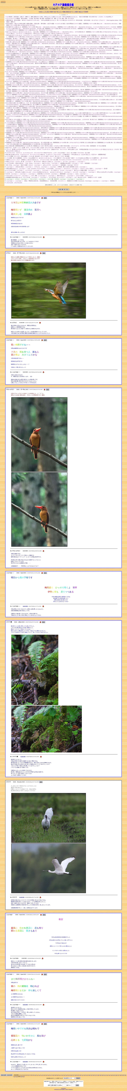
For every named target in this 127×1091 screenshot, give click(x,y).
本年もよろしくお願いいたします (52, 16)
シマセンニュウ (89, 175)
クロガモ (116, 149)
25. (5, 106)
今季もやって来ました (47, 161)
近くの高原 (73, 152)
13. (5, 56)
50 (125, 1075)
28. (5, 116)
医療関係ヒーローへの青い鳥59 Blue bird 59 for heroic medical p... (101, 93)
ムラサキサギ (85, 119)
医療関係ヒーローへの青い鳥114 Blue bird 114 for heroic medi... (65, 63)
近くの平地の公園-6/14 (93, 124)
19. (5, 84)
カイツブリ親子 (45, 156)
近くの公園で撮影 (109, 48)
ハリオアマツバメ (86, 81)
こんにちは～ (94, 163)
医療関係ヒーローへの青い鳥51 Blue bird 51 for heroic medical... (82, 99)
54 (21, 1076)
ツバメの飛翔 (9, 156)
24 (66, 1075)
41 (105, 1075)
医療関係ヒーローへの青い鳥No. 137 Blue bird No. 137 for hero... (44, 48)
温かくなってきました (12, 32)
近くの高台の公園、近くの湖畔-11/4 (15, 103)
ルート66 (65, 161)
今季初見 (60, 166)
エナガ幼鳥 (53, 50)
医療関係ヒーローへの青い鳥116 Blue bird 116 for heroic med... (100, 61)
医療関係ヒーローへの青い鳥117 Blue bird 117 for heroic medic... (66, 61)
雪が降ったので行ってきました (20, 149)
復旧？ (73, 158)
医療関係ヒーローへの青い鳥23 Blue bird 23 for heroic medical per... (101, 127)
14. (5, 61)
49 (123, 1075)
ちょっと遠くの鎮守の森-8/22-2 (100, 113)
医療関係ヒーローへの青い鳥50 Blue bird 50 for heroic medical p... (32, 101)
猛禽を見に (61, 40)
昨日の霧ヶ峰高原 (27, 45)
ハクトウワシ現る (34, 147)
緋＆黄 (105, 168)
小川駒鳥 (8, 89)
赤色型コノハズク (92, 177)
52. (5, 177)
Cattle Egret (70, 165)
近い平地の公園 (51, 91)
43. (5, 161)
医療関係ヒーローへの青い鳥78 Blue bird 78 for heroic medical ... (51, 79)
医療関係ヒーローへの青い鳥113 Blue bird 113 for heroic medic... (99, 63)
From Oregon (88, 181)
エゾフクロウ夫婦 (11, 170)
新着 (51, 11)
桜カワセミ (9, 147)
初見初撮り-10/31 (82, 103)
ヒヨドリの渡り (80, 175)
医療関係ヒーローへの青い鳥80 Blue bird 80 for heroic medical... (99, 78)
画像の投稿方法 (67, 11)
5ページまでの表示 (63, 184)
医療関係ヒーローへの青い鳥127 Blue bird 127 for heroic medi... (27, 55)
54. (5, 180)
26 (71, 1075)
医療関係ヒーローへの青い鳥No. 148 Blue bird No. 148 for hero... (40, 40)
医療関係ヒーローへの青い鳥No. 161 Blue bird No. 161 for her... (61, 28)
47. (5, 168)
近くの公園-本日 (19, 96)
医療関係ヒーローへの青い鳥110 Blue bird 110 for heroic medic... (103, 66)
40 (102, 1075)
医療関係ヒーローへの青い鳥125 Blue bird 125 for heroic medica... (32, 57)
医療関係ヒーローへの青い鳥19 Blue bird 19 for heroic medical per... (32, 131)
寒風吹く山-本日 (67, 94)
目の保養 (67, 156)
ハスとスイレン (61, 116)
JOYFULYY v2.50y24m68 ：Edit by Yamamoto (63, 1089)
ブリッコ (8, 149)
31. (5, 127)
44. (5, 163)
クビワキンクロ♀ (10, 152)
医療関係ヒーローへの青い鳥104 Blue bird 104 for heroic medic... (72, 71)
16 (48, 1075)
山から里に (36, 32)
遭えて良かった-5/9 (13, 139)
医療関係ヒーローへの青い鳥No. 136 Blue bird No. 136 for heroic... (87, 48)
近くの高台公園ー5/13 (47, 137)
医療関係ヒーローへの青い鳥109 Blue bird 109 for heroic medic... (34, 68)
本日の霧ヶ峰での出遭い (93, 38)
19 (55, 1075)
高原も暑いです (16, 43)
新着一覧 (79, 184)
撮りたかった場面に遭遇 (80, 170)
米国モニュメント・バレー (13, 159)
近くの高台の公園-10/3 (12, 106)
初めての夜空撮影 (83, 16)
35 (91, 1075)
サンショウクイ (61, 177)
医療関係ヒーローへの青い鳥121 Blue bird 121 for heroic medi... (72, 58)
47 (118, 1075)
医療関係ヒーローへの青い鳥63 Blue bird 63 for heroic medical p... (29, 91)
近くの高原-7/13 (18, 119)
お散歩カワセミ (55, 149)
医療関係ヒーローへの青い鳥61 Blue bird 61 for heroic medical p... (23, 93)
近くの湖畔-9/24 (17, 108)
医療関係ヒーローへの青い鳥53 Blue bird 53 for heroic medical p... (38, 98)
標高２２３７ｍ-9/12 (72, 109)
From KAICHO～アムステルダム (36, 168)
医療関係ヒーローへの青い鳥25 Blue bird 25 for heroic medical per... (23, 127)
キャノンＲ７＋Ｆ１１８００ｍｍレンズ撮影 (90, 46)
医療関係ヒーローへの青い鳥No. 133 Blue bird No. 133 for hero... (95, 50)
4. (5, 23)
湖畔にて (27, 16)
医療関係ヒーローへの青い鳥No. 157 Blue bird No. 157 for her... (102, 32)
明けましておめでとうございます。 (31, 20)
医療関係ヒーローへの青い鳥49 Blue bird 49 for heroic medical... (74, 101)
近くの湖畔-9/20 (18, 109)
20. (5, 89)
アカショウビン (34, 119)
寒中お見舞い (17, 20)
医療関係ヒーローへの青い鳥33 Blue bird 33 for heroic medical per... (34, 121)
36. (5, 147)
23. (5, 99)
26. (5, 109)
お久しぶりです (47, 165)
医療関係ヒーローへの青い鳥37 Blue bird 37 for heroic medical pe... (89, 114)
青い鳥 (82, 89)
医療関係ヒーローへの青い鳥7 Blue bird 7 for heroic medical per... (74, 139)
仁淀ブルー (94, 154)
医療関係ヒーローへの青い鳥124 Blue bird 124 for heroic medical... (68, 57)
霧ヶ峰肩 (36, 18)
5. (5, 27)
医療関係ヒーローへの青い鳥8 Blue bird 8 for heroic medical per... (36, 139)
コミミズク (75, 172)
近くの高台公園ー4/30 (46, 142)
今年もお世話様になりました (48, 20)
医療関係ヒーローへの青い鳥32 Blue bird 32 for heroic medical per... (33, 122)
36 (93, 1075)
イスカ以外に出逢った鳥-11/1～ (107, 99)
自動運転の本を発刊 (65, 163)
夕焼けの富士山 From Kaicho (24, 163)
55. (5, 182)
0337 (51, 159)
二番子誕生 (16, 16)
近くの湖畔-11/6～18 (46, 99)
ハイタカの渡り (50, 168)
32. (5, 132)
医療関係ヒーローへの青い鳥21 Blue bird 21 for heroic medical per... (66, 129)
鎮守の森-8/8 (45, 116)
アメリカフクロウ (77, 159)
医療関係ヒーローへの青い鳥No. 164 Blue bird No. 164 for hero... (39, 27)
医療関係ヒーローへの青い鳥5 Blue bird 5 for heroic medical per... (23, 142)
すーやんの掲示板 (101, 146)
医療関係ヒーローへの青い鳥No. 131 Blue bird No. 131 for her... (56, 51)
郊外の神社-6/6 (45, 127)
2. (5, 18)
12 (39, 1075)
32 (84, 1075)
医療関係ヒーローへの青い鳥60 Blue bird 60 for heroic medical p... (66, 93)
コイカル (62, 170)
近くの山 (12, 65)
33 (86, 1075)
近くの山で (71, 18)
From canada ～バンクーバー (13, 175)
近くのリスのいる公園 (84, 35)
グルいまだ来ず (66, 158)
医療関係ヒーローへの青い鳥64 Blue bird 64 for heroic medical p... (102, 89)
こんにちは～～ (29, 161)
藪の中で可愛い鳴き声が (41, 63)
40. (5, 156)
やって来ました (55, 170)
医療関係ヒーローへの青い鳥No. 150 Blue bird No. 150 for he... (70, 38)
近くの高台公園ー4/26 (16, 144)
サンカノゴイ (94, 91)
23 (64, 1075)
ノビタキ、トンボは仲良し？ (105, 16)
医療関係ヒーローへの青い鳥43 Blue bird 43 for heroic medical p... (38, 108)
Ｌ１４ (19, 147)
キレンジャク (63, 149)
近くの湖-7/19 (9, 119)
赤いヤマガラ (104, 158)
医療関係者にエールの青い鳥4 (61, 142)
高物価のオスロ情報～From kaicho (75, 181)
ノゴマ (27, 103)
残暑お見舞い (29, 23)
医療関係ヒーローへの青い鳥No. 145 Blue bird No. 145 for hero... (73, 42)
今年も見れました (75, 154)
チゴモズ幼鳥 (9, 109)
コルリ (68, 152)
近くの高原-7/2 (43, 119)
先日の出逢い (87, 20)
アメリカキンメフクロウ (65, 159)
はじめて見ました (85, 154)
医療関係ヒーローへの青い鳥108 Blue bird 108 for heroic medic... (76, 68)
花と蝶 (67, 116)
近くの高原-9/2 (54, 111)
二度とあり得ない (19, 166)
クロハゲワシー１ (38, 35)
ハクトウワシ (85, 159)
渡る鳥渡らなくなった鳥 (31, 78)
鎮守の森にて (65, 48)
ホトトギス (43, 134)
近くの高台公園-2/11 (63, 96)
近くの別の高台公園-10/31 (36, 103)
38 (98, 1075)
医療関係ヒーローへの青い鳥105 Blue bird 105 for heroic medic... (36, 71)
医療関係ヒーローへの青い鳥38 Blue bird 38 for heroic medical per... (46, 114)
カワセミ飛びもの (71, 147)
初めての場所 (24, 165)
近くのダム (77, 36)
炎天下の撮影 (50, 23)
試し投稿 (55, 159)
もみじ (77, 174)
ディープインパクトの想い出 (37, 154)
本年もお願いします (73, 149)
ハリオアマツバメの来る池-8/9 (14, 116)
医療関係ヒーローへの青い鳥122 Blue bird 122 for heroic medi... (40, 58)
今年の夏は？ (46, 55)
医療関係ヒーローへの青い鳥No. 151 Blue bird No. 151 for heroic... (98, 36)
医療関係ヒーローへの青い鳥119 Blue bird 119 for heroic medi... (42, 60)
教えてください (46, 163)
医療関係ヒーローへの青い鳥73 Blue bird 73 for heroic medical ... (66, 83)
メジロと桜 (31, 156)
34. (5, 142)
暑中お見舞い (24, 18)
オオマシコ (19, 152)
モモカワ (51, 156)
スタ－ (82, 163)
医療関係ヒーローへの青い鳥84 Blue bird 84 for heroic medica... (55, 76)
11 (37, 1075)
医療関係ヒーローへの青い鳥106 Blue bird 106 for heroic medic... (31, 70)
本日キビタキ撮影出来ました (13, 53)
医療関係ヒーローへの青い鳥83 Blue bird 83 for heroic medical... (88, 76)
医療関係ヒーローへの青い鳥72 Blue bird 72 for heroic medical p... (23, 84)
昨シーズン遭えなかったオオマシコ (66, 20)
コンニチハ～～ (62, 181)
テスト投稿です (58, 158)
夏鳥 (55, 18)
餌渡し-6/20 (26, 119)
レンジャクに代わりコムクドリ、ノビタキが (104, 27)
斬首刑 (10, 16)
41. (5, 158)
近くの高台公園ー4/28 (91, 142)
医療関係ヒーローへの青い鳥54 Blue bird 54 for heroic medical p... (87, 96)
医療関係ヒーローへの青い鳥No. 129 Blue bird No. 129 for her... (46, 53)
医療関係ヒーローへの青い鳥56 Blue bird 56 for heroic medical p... (89, 94)
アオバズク (9, 81)
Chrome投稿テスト (33, 158)
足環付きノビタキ (88, 83)
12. (5, 53)
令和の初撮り (24, 156)
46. (5, 166)
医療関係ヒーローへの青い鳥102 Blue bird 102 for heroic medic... (37, 73)
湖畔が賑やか (9, 20)
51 (14, 1076)
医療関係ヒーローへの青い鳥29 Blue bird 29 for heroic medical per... (35, 124)
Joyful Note (63, 1088)
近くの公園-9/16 (62, 109)
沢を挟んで (37, 51)
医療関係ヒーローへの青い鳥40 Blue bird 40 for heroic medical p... (32, 111)
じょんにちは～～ (42, 175)
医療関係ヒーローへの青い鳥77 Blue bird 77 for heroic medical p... (30, 81)
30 (80, 1075)
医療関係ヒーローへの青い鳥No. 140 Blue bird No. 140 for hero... (28, 46)
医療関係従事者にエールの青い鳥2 (31, 144)
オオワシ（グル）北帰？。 (87, 168)
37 (96, 1075)
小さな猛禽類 (77, 78)
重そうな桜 (66, 166)
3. (5, 20)
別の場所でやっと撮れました (13, 27)
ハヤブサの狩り (10, 163)
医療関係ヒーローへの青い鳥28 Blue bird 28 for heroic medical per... (69, 124)
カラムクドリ (67, 168)
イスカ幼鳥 (9, 158)
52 (16, 1076)
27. (5, 113)
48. (5, 170)
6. (5, 31)
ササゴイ (76, 165)
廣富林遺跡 (63, 174)
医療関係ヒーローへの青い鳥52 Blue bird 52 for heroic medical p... (23, 99)
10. (5, 46)
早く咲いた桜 (40, 28)
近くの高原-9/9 (117, 109)
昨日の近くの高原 (44, 50)
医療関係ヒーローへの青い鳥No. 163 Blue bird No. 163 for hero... (75, 27)
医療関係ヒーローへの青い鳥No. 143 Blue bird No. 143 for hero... (38, 43)
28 (75, 1075)
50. (5, 173)
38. (5, 152)
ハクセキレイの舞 (58, 146)
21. (5, 92)
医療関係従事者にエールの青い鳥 (23, 146)
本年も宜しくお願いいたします (23, 172)
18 (53, 1075)
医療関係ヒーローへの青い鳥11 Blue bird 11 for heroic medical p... (23, 137)
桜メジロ (57, 156)
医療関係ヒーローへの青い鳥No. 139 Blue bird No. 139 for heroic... (61, 46)
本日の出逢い (25, 53)
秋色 (36, 175)
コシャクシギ (50, 134)
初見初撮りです (49, 18)
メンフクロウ (93, 159)
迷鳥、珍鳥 (64, 18)
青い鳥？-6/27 (93, 119)
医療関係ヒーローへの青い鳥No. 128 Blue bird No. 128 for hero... (96, 53)
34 (89, 1075)
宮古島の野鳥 (53, 181)
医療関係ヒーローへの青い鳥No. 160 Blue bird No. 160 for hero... (95, 28)
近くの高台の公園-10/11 (26, 104)
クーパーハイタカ (44, 159)
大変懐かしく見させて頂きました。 (30, 159)
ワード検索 (75, 11)
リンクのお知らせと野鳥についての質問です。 (88, 158)
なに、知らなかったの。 (80, 177)
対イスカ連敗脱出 (17, 158)
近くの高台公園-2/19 (112, 94)
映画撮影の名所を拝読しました (14, 177)
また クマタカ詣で (14, 73)
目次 (55, 11)
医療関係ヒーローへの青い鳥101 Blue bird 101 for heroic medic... (72, 73)
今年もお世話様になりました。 (70, 16)
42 (107, 1075)
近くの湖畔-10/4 (37, 104)
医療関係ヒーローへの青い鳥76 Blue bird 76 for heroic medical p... (64, 81)
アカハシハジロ (10, 96)
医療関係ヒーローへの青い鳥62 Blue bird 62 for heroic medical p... (73, 91)
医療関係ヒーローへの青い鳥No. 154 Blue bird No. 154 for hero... (25, 36)
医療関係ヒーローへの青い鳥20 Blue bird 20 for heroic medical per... (101, 129)
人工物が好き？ (66, 154)
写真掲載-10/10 (58, 106)
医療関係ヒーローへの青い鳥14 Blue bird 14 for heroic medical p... (72, 134)
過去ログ (81, 11)
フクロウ (17, 161)
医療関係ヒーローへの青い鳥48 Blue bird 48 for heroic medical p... (60, 103)
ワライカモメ (80, 152)
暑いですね (9, 165)
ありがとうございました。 (25, 32)
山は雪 (42, 147)
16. (5, 71)
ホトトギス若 (26, 177)
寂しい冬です (32, 149)
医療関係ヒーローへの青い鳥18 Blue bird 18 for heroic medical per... (23, 132)
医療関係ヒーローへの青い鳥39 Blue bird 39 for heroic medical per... (58, 113)
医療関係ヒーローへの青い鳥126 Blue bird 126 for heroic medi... (67, 55)
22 (62, 1075)
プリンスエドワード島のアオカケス (43, 152)
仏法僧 (99, 177)
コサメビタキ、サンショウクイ (71, 53)
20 (57, 1075)
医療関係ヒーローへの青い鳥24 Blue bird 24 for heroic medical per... (66, 127)
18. (5, 81)
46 (116, 1075)
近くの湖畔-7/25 (87, 116)
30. (5, 122)
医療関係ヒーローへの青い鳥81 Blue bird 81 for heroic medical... (56, 78)
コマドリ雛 (50, 179)
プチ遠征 (31, 18)
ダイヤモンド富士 (84, 146)
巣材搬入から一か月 (38, 146)
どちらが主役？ (62, 152)
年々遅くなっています (62, 50)
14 (44, 1075)
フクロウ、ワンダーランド (43, 149)
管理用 (86, 11)
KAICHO (25, 606)
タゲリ (27, 147)
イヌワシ (25, 158)
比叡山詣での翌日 (11, 68)
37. (5, 149)
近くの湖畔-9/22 (60, 108)
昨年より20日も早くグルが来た (105, 172)
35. (5, 145)
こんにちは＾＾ (59, 168)
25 (68, 1075)
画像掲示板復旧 (10, 57)
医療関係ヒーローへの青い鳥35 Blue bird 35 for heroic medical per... (64, 119)
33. (5, 137)
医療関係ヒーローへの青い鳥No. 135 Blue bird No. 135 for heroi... (22, 50)
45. (5, 165)
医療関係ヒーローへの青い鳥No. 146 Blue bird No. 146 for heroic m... (38, 42)
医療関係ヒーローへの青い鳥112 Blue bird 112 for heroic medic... (23, 66)
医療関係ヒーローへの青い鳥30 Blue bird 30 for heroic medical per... (103, 122)
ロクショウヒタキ (49, 147)
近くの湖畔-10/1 (67, 106)
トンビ (99, 159)
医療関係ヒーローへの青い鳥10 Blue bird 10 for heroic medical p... (72, 137)
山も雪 (14, 147)
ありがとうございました (56, 172)
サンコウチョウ (79, 84)
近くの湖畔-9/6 (10, 111)
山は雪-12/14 (114, 96)
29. (5, 119)
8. (5, 38)
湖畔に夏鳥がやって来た (37, 16)
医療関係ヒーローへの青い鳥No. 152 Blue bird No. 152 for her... (58, 36)
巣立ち (95, 83)
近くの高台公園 (73, 50)
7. (5, 35)
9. (5, 41)
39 (100, 1075)
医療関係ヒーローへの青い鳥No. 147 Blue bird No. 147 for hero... (82, 40)
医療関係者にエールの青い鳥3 (105, 142)
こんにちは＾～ (44, 177)
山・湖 (59, 18)
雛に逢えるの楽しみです (12, 154)
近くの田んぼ (19, 74)
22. (5, 96)
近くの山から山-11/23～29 (62, 98)
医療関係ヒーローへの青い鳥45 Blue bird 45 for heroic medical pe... (36, 106)
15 (46, 1075)
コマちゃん (37, 166)
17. (5, 76)
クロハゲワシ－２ (27, 35)
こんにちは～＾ (26, 175)
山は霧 (23, 147)
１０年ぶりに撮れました (47, 38)
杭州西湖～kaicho (74, 166)
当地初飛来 (49, 86)
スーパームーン (75, 146)
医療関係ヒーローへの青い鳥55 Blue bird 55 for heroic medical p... (41, 96)
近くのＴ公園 (44, 93)
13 (41, 1075)
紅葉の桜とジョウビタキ (43, 174)
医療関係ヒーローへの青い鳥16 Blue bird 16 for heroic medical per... (92, 132)
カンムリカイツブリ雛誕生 (13, 18)
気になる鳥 (55, 68)
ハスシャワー (26, 116)
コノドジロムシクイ (28, 152)
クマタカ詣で (92, 73)
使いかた (59, 11)
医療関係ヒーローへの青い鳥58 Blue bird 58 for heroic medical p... (29, 94)
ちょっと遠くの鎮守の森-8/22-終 (14, 113)
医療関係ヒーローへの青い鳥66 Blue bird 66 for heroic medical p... (29, 89)
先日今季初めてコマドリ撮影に (74, 23)
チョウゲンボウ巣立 (60, 23)
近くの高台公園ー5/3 (16, 140)
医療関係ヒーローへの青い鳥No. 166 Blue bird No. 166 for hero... (100, 23)
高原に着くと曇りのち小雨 (13, 42)
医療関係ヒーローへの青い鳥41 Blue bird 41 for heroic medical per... (95, 109)
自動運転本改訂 (102, 154)
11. (5, 50)
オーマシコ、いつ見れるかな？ (24, 33)
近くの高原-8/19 (68, 114)
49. (5, 172)
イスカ (62, 156)
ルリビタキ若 (52, 177)
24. (5, 103)
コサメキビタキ (18, 182)
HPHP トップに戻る (44, 11)
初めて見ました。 (61, 175)
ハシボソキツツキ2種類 (76, 116)
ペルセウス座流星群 (36, 116)
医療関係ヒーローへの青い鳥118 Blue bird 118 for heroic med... (22, 61)
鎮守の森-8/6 (52, 116)
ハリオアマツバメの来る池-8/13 (20, 114)
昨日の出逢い (79, 20)
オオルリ (116, 53)
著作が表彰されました (12, 168)
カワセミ (17, 179)
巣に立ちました (60, 43)
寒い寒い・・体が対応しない (20, 38)
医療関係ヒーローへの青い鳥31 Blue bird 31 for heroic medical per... (68, 122)
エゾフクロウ (28, 170)
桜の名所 (37, 156)
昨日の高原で (9, 23)
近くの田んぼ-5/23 (115, 132)
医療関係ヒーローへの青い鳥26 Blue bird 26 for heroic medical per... (35, 126)
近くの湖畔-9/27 (76, 106)
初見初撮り (9, 38)
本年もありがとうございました (14, 35)
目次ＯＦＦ (73, 184)
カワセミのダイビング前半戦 (76, 142)
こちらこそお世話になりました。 (40, 172)
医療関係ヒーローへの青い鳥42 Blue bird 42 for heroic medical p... (40, 109)
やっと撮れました (43, 61)
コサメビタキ (9, 182)
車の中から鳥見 (49, 146)
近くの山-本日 (61, 99)
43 (109, 1075)
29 (77, 1075)
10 (35, 1075)
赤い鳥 (22, 161)
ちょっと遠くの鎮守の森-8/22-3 (83, 113)
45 (114, 1075)
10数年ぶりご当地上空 (34, 38)
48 (120, 1075)
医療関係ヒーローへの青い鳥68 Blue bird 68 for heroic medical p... (69, 86)
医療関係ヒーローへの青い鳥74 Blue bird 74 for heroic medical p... (32, 83)
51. (5, 175)
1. (5, 16)
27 (73, 1075)
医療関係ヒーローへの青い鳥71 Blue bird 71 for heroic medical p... (57, 84)
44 (111, 1075)
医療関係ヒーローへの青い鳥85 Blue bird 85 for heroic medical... (22, 76)
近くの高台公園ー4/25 (47, 144)
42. (5, 159)
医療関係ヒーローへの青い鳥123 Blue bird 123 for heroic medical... (103, 57)
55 (23, 1076)
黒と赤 (89, 86)
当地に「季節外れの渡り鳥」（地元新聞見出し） (36, 181)
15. (5, 66)
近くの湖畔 (23, 48)
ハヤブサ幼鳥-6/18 (11, 122)
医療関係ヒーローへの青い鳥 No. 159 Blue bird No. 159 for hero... (36, 30)
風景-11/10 (53, 101)
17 (51, 1075)
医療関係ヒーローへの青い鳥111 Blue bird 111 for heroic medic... (58, 66)
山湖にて (22, 16)
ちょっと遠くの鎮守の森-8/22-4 (32, 113)
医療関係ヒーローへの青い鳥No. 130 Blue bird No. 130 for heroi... (89, 51)
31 (82, 1075)
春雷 (55, 139)
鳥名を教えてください (60, 147)
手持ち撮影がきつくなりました (15, 58)
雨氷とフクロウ (10, 161)
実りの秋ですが (93, 16)
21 (60, 1075)
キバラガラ (107, 96)
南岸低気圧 (93, 146)
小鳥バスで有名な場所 (20, 23)
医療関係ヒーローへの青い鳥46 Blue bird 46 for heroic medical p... (59, 104)
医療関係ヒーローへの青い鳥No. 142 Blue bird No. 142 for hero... (82, 43)
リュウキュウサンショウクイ (54, 94)
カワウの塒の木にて (80, 32)
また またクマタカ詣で (12, 71)
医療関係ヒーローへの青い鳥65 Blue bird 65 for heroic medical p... (63, 89)
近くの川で (13, 83)
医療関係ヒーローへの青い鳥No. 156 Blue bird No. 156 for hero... (60, 35)
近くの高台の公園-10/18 (94, 103)
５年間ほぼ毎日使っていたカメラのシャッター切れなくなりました (96, 149)
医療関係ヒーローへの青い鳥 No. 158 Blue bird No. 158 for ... (57, 32)
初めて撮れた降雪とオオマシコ (97, 58)
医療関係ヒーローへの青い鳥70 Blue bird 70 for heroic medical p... (100, 84)
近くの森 (87, 152)
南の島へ (112, 181)
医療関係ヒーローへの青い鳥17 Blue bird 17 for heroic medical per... (58, 132)
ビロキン (55, 99)
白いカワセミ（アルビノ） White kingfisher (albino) (105, 20)
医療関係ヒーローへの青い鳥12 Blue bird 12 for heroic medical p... (26, 136)
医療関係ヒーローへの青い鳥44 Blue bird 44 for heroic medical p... (98, 106)
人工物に (8, 46)
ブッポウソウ (49, 154)
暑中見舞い (44, 23)
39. (5, 154)
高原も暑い (37, 23)
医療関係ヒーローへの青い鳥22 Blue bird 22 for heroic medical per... (31, 129)
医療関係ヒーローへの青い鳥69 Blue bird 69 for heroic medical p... (29, 86)
